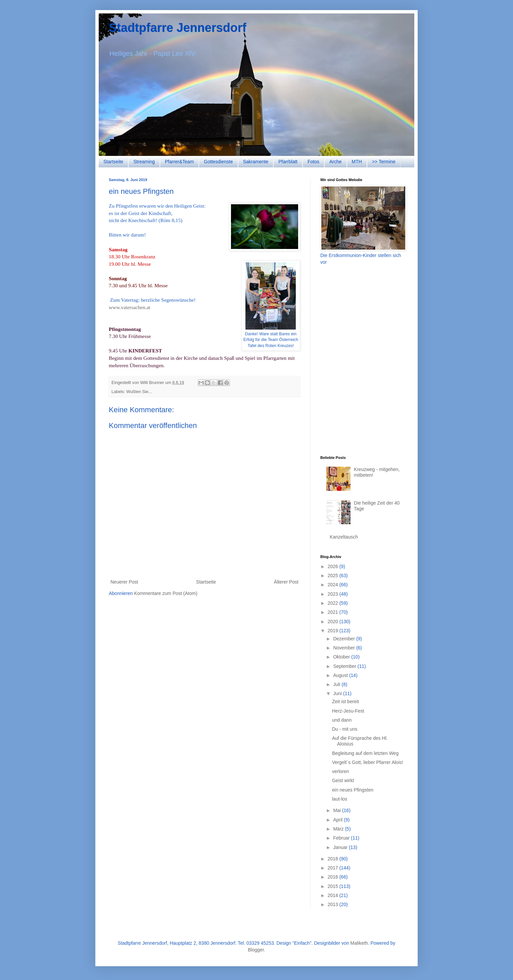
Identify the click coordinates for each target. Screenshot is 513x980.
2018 (333, 858)
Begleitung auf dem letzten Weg (365, 753)
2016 (333, 877)
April (338, 819)
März (339, 829)
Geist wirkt (343, 780)
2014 (333, 895)
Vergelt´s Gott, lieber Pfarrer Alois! (367, 762)
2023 (333, 594)
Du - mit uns (344, 729)
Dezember (344, 638)
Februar (342, 838)
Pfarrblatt (287, 161)
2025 (333, 575)
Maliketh (359, 943)
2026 (333, 566)
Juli (337, 684)
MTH (357, 161)
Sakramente (255, 161)
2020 (333, 621)
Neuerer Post (124, 582)
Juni (338, 693)
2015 (333, 886)
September (345, 666)
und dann (342, 720)
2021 (333, 612)
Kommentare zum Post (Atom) (165, 593)
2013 (333, 904)
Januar (341, 847)
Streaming (144, 161)
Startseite (113, 161)
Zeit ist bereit (345, 701)
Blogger (256, 949)
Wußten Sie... (139, 391)
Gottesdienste (218, 161)
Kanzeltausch (344, 537)
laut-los (339, 799)
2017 (333, 867)
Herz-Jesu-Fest (348, 711)
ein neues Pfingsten (352, 790)
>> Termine (383, 161)
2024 (333, 584)
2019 (333, 630)
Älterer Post (286, 582)
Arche (335, 161)
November (344, 647)
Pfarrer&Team (179, 161)
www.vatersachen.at (129, 307)
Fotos (313, 161)
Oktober (342, 656)
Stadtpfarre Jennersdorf (177, 28)
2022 (333, 603)
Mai (337, 810)
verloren (340, 771)
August (341, 675)
